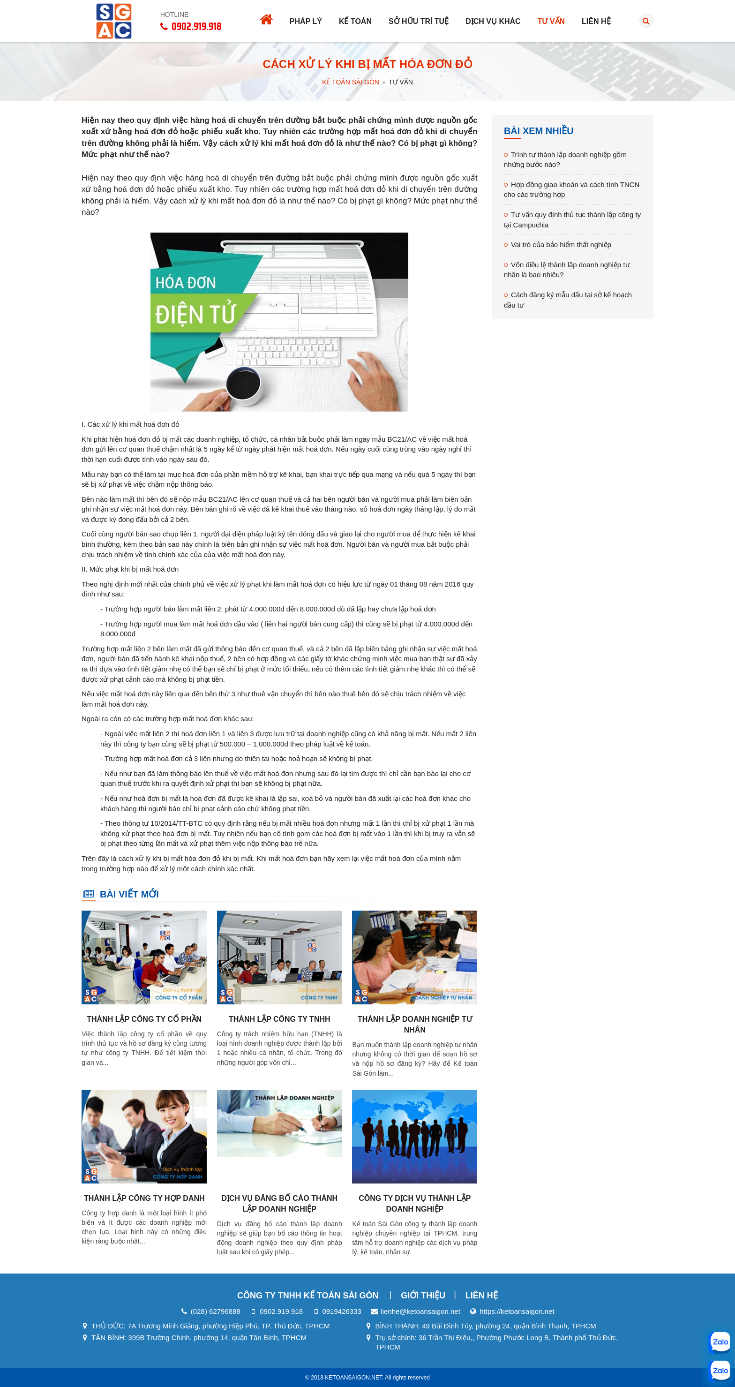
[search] (646, 21)
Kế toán (355, 21)
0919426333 (341, 1311)
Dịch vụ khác (492, 21)
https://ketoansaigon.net (517, 1311)
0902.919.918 (281, 1311)
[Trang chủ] (266, 21)
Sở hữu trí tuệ (419, 21)
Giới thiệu (423, 1295)
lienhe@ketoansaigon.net (420, 1311)
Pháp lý (306, 21)
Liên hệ (596, 21)
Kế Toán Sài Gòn (350, 82)
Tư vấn (551, 21)
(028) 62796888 (215, 1311)
